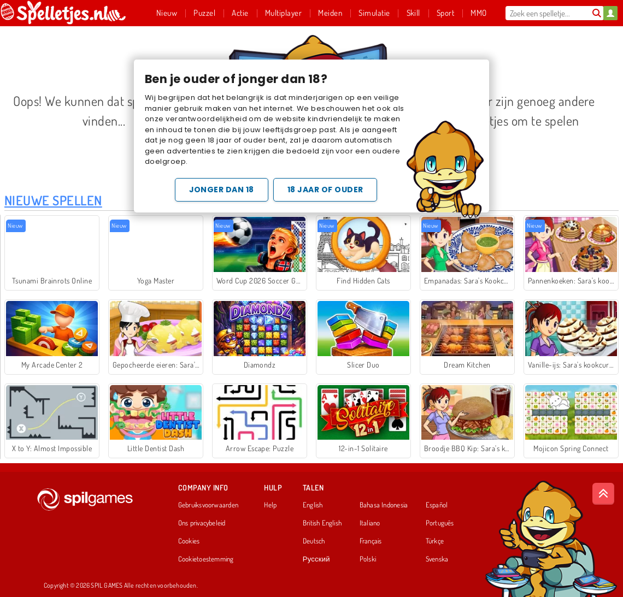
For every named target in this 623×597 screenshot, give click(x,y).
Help (270, 505)
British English (322, 523)
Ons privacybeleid (202, 523)
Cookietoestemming (206, 559)
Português (440, 523)
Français (371, 541)
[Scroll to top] (603, 494)
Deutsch (314, 541)
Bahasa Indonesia (384, 505)
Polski (368, 559)
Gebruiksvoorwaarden (208, 505)
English (313, 505)
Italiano (370, 523)
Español (437, 505)
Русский (316, 559)
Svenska (437, 559)
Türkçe (435, 541)
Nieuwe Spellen (53, 200)
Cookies (189, 541)
